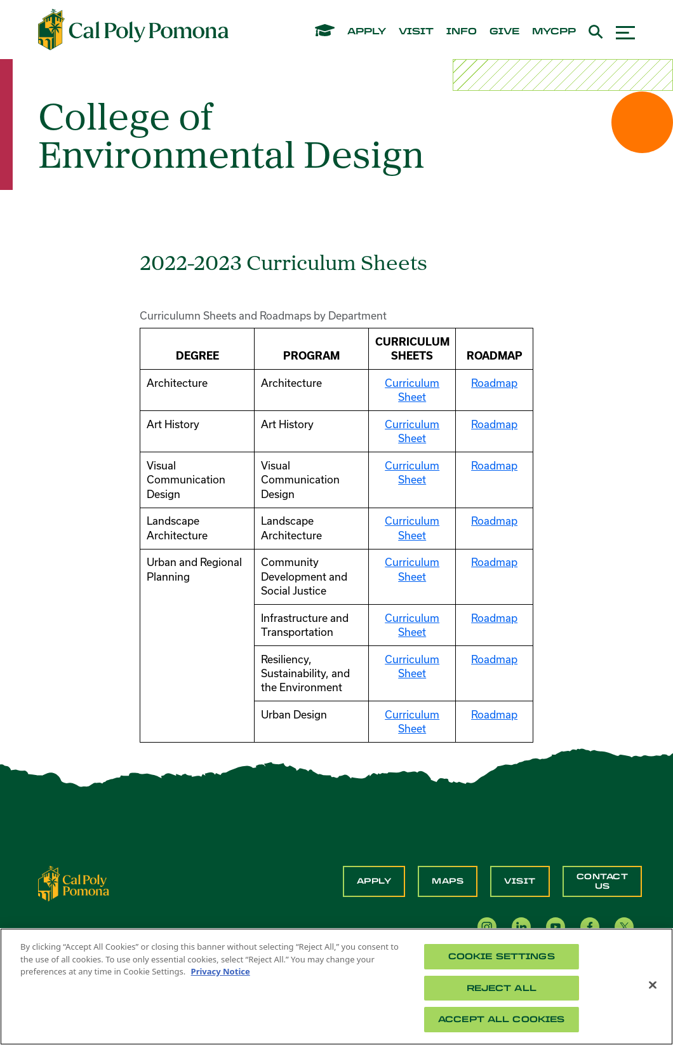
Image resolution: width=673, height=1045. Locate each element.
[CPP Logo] (73, 882)
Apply (374, 881)
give (504, 32)
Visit (520, 881)
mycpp (554, 32)
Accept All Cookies (501, 1019)
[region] (336, 986)
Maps (447, 881)
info (461, 32)
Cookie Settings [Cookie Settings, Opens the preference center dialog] (501, 956)
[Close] (653, 985)
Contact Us (602, 881)
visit (416, 32)
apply (366, 32)
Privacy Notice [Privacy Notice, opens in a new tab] (220, 971)
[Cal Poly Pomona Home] (133, 30)
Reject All (501, 988)
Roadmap (494, 383)
